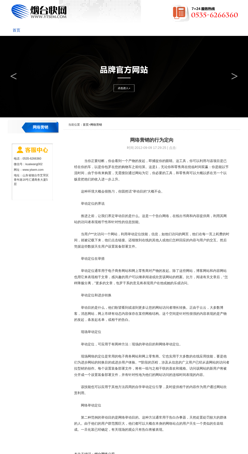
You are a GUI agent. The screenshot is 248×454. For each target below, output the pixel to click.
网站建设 (89, 30)
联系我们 (218, 30)
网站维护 (192, 30)
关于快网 (38, 30)
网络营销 (141, 30)
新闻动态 (64, 30)
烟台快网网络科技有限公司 (38, 11)
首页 (16, 30)
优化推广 (115, 30)
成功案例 (166, 30)
